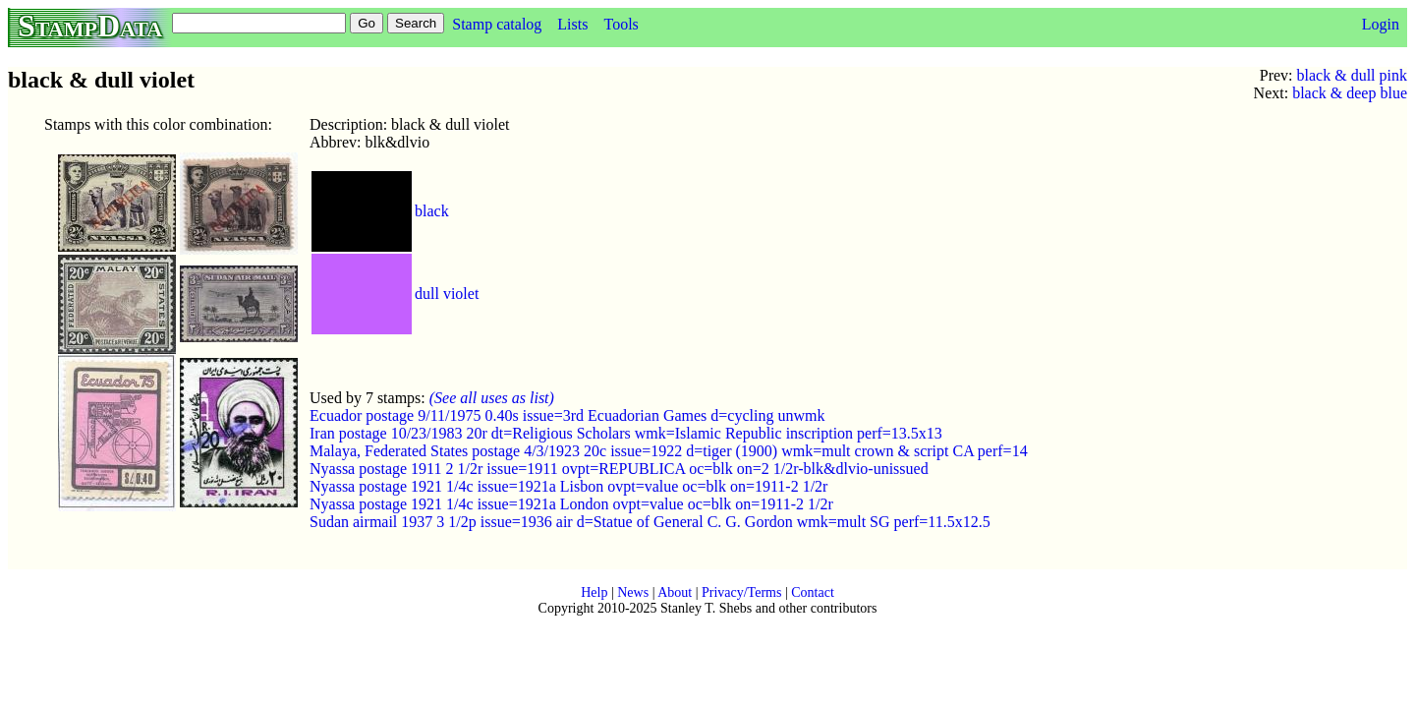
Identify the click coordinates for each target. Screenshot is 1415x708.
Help (594, 592)
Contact (812, 592)
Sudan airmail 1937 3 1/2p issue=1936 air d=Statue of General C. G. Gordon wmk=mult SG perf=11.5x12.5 (650, 521)
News (633, 592)
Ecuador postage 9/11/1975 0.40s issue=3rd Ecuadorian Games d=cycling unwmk (567, 415)
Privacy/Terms (741, 592)
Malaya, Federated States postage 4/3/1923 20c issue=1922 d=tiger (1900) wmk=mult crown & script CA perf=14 (669, 450)
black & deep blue (1349, 93)
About (674, 592)
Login (1380, 24)
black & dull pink (1352, 75)
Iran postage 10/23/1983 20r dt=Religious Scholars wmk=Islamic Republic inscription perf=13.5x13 (626, 433)
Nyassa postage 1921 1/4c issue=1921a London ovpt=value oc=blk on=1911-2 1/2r (571, 504)
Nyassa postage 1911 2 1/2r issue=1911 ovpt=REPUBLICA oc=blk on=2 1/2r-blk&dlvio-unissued (619, 468)
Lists (572, 24)
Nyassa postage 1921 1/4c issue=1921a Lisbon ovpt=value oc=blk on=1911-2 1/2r (568, 486)
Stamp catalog (496, 24)
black (432, 211)
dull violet (447, 293)
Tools (620, 24)
